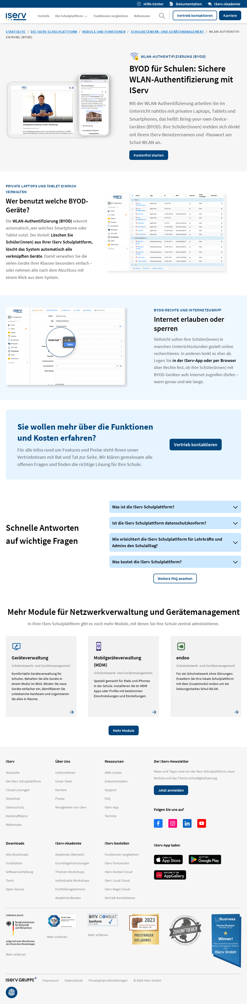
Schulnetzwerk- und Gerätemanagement (167, 31)
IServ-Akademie (224, 4)
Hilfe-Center (150, 4)
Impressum (50, 980)
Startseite (16, 31)
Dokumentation (185, 4)
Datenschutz (74, 980)
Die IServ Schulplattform (54, 31)
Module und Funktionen (104, 31)
